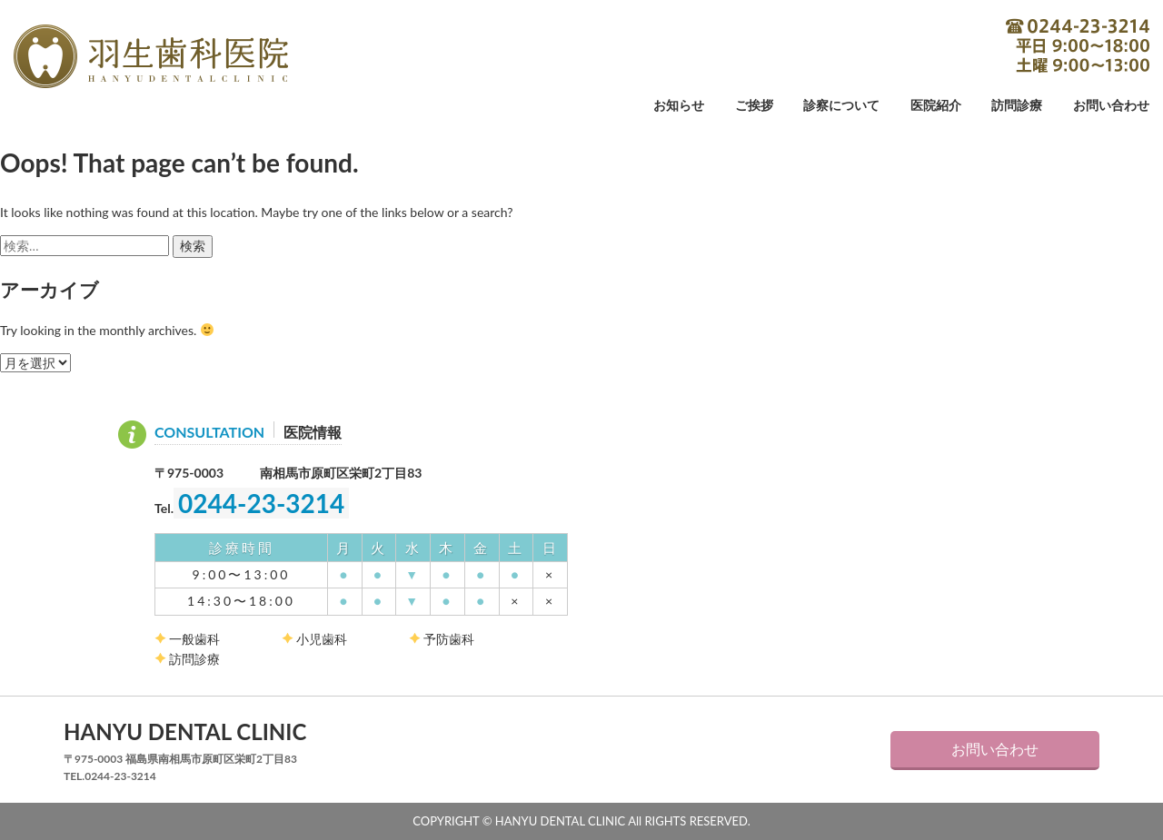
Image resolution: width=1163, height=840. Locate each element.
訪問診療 (1016, 106)
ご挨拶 (754, 106)
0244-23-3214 (1077, 45)
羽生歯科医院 (151, 56)
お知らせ (678, 106)
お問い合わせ (1111, 106)
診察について (841, 106)
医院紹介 (935, 106)
